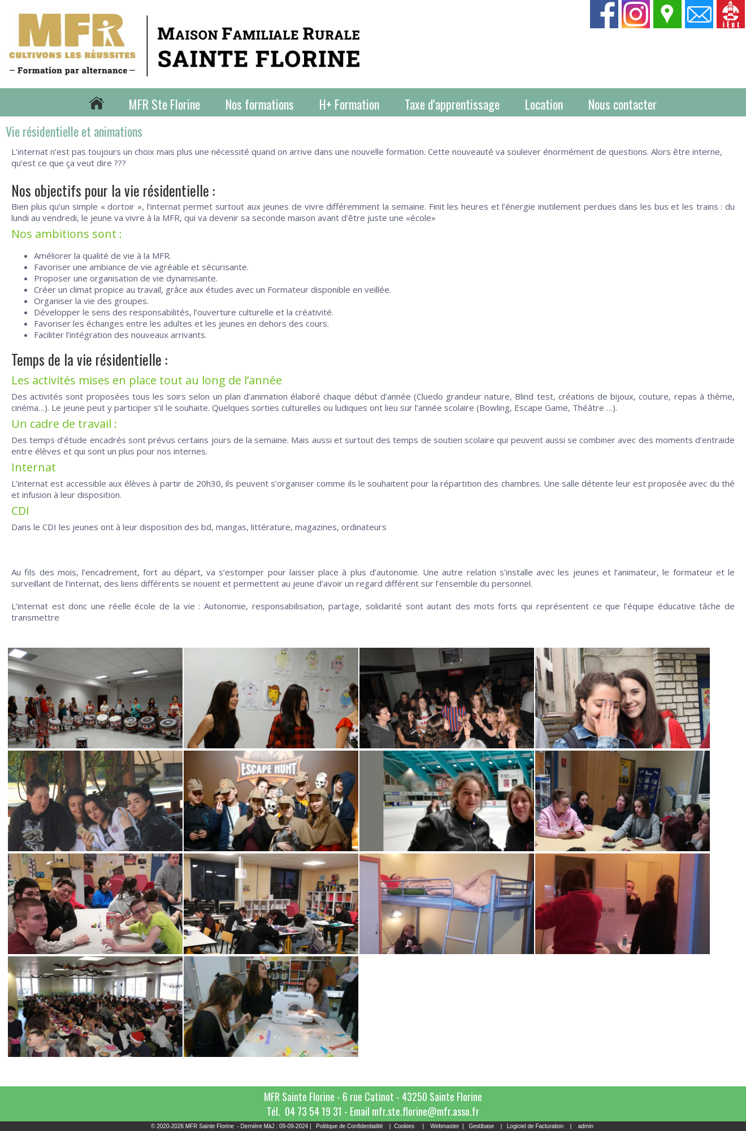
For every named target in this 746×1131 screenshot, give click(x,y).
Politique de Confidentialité (349, 1126)
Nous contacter (622, 104)
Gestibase (481, 1126)
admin (585, 1126)
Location (544, 104)
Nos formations (259, 104)
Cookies (404, 1126)
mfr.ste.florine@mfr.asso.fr (425, 1111)
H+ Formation (349, 104)
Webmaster (444, 1126)
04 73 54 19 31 (313, 1111)
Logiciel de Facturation (535, 1126)
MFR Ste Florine (164, 104)
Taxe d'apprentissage (452, 104)
